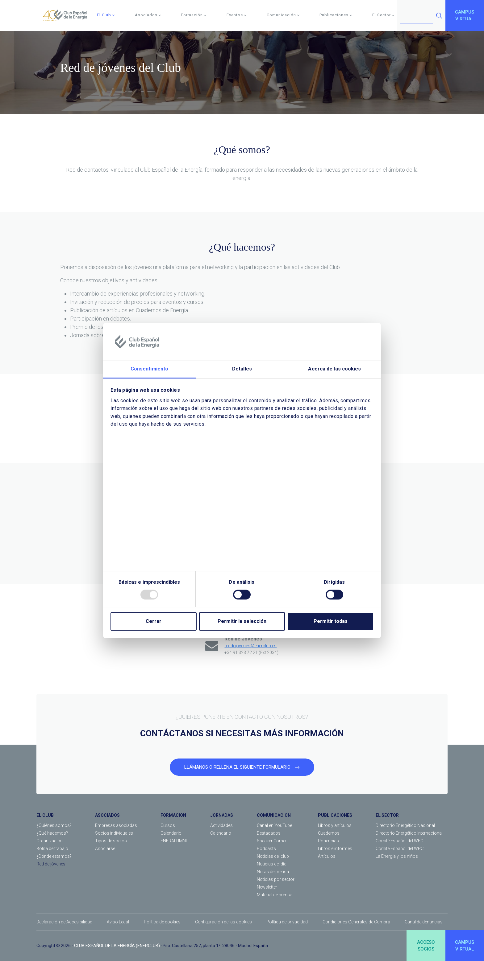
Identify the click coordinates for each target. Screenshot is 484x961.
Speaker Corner (272, 840)
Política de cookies (162, 921)
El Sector (383, 15)
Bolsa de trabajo (52, 848)
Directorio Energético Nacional (405, 825)
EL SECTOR (387, 815)
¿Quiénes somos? (54, 825)
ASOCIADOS (107, 815)
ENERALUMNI (174, 840)
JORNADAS (221, 815)
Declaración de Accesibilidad (64, 921)
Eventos (237, 15)
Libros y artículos (335, 825)
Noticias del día (271, 863)
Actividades (221, 825)
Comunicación (283, 15)
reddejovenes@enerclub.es (250, 645)
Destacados (269, 833)
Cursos (168, 825)
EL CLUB (45, 815)
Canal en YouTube (274, 825)
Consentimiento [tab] (149, 369)
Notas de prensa (273, 871)
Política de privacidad (287, 921)
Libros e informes (335, 848)
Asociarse (105, 848)
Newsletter (267, 887)
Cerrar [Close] (153, 621)
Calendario (171, 833)
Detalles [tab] (242, 369)
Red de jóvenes (50, 863)
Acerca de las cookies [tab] (334, 369)
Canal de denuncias (424, 921)
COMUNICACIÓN (274, 815)
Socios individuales (114, 833)
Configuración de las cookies (223, 921)
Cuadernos (329, 833)
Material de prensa (274, 894)
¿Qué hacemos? (52, 833)
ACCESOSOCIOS (426, 945)
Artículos (327, 856)
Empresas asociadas (116, 825)
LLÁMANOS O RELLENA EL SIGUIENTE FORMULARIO (242, 767)
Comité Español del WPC (400, 848)
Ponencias (328, 840)
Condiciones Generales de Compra (356, 921)
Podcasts (266, 848)
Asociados (148, 15)
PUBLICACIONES (335, 815)
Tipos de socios (111, 840)
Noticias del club (273, 856)
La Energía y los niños (397, 856)
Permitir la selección (242, 621)
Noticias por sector (275, 879)
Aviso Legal (118, 921)
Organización (49, 840)
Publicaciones (335, 15)
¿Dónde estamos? (54, 856)
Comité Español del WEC (399, 840)
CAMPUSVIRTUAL (464, 15)
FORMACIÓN (173, 815)
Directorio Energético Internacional (409, 833)
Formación (194, 15)
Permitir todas (331, 621)
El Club (106, 15)
